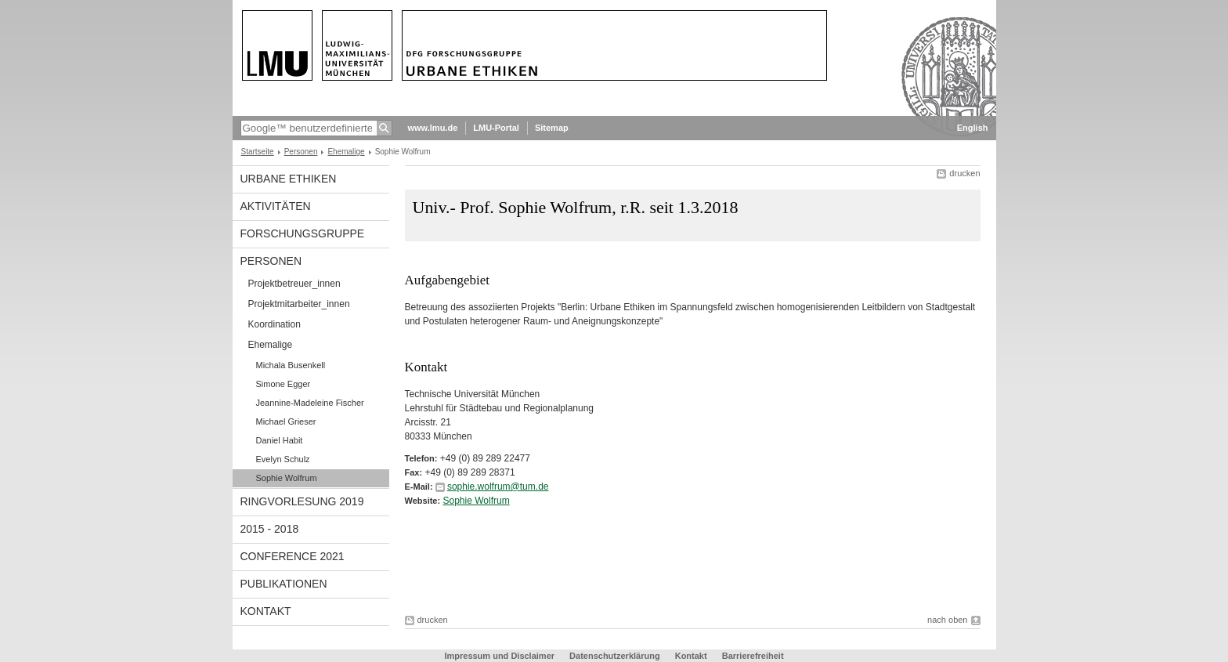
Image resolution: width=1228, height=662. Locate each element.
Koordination (274, 324)
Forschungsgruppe (302, 233)
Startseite (257, 151)
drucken (964, 173)
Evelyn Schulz (283, 459)
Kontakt (265, 611)
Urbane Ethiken (288, 178)
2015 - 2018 (269, 529)
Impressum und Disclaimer (499, 655)
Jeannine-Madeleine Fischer (310, 402)
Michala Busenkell (291, 365)
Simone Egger (283, 384)
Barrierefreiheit (753, 655)
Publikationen (283, 583)
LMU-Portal (496, 127)
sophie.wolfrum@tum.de (498, 486)
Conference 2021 (292, 556)
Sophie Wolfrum (286, 478)
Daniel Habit (279, 440)
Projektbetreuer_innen (294, 283)
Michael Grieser (286, 421)
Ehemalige (345, 151)
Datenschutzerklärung (614, 655)
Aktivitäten (275, 206)
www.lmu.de (433, 127)
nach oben (947, 619)
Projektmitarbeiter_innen (299, 303)
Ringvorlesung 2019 (302, 501)
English (972, 127)
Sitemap (552, 127)
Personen (301, 151)
